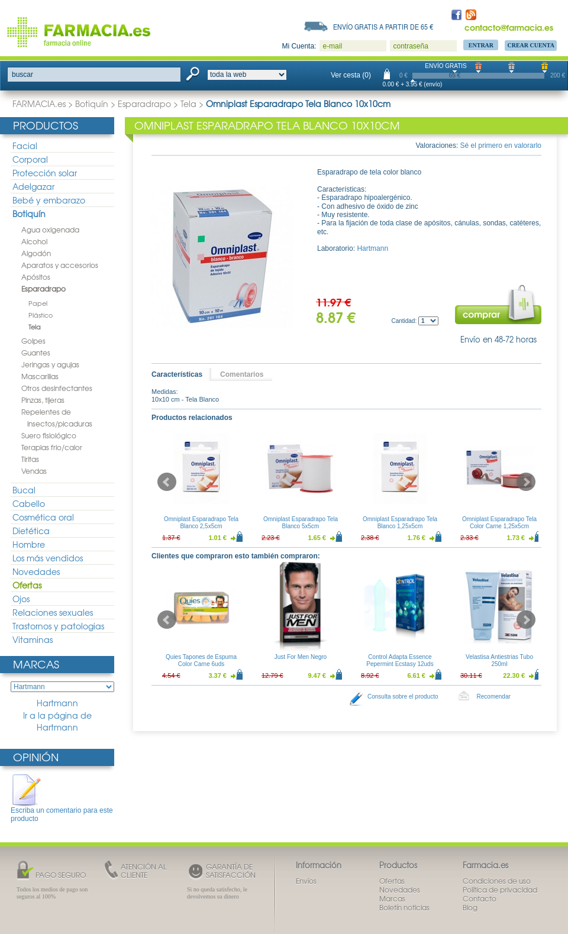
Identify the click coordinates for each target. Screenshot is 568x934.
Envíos (306, 880)
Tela (188, 103)
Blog (470, 907)
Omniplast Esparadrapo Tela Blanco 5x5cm (300, 522)
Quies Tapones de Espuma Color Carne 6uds (201, 660)
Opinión (36, 757)
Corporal (30, 159)
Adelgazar (33, 186)
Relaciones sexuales (52, 612)
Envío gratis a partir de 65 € (383, 26)
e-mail (332, 46)
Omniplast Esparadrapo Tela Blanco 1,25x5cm (400, 522)
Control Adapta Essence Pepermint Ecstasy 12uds (399, 660)
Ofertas (26, 585)
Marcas (36, 664)
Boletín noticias (404, 907)
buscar (22, 74)
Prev (166, 482)
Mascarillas (40, 376)
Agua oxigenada (50, 229)
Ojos (21, 599)
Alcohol (34, 241)
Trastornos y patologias (58, 626)
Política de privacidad (500, 889)
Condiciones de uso (497, 880)
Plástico (40, 314)
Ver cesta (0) (351, 75)
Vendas (34, 471)
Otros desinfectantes (56, 388)
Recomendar (494, 696)
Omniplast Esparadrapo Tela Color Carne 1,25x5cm (499, 522)
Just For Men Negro (301, 657)
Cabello (28, 503)
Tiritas (30, 459)
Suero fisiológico (48, 435)
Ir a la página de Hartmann (57, 721)
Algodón (36, 253)
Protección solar (44, 173)
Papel (37, 303)
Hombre (28, 544)
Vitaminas (32, 639)
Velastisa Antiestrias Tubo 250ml (499, 660)
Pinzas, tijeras (42, 400)
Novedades (36, 571)
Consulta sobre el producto (402, 696)
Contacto (479, 898)
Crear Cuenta (530, 45)
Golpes (33, 340)
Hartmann (57, 703)
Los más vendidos (47, 558)
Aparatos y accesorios (59, 265)
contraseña (410, 46)
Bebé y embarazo (48, 200)
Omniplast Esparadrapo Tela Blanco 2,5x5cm (201, 522)
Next (526, 482)
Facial (24, 145)
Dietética (31, 531)
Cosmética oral (43, 517)
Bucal (24, 490)
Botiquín (91, 103)
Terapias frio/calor (51, 447)
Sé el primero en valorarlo (500, 145)
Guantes (35, 352)
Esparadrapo (144, 103)
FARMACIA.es (39, 103)
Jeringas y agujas (50, 364)
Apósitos (35, 277)
